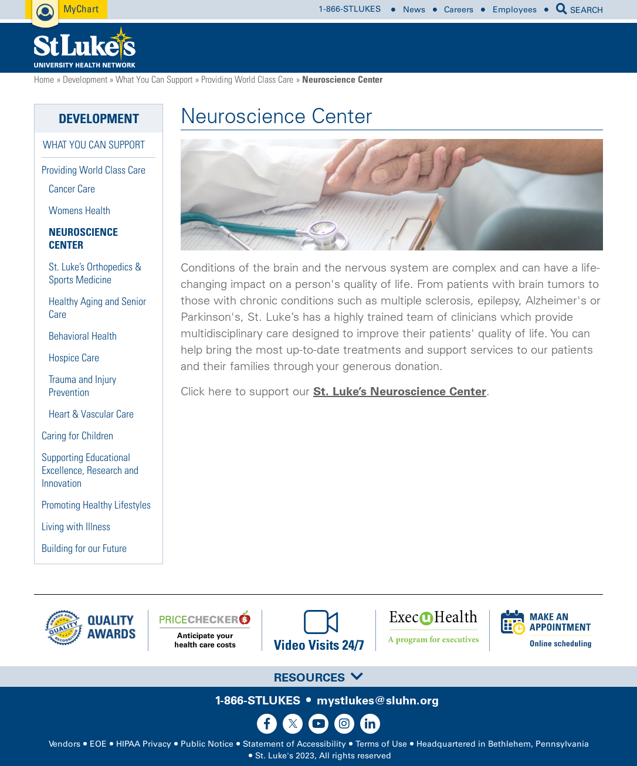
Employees (515, 10)
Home (44, 79)
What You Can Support (154, 79)
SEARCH (579, 10)
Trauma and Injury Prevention (82, 385)
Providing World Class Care (247, 79)
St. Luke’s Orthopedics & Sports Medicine (95, 273)
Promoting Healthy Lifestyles (96, 505)
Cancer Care (72, 188)
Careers (458, 10)
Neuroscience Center (83, 238)
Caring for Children (77, 435)
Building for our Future (84, 548)
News (414, 10)
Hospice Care (74, 357)
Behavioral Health (83, 336)
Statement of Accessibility (294, 744)
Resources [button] (318, 677)
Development (85, 79)
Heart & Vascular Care (91, 414)
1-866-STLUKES (349, 10)
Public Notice (207, 744)
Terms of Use (381, 744)
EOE (98, 744)
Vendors (64, 744)
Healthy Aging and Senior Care (97, 307)
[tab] (318, 676)
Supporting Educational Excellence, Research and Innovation (90, 470)
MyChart (81, 8)
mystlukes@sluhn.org (378, 700)
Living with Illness (76, 526)
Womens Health (79, 210)
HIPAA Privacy (143, 744)
